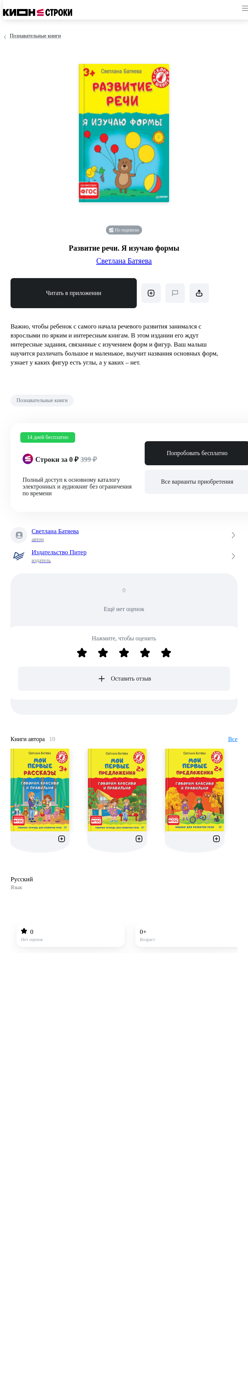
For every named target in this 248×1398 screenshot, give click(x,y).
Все (232, 739)
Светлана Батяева (124, 261)
